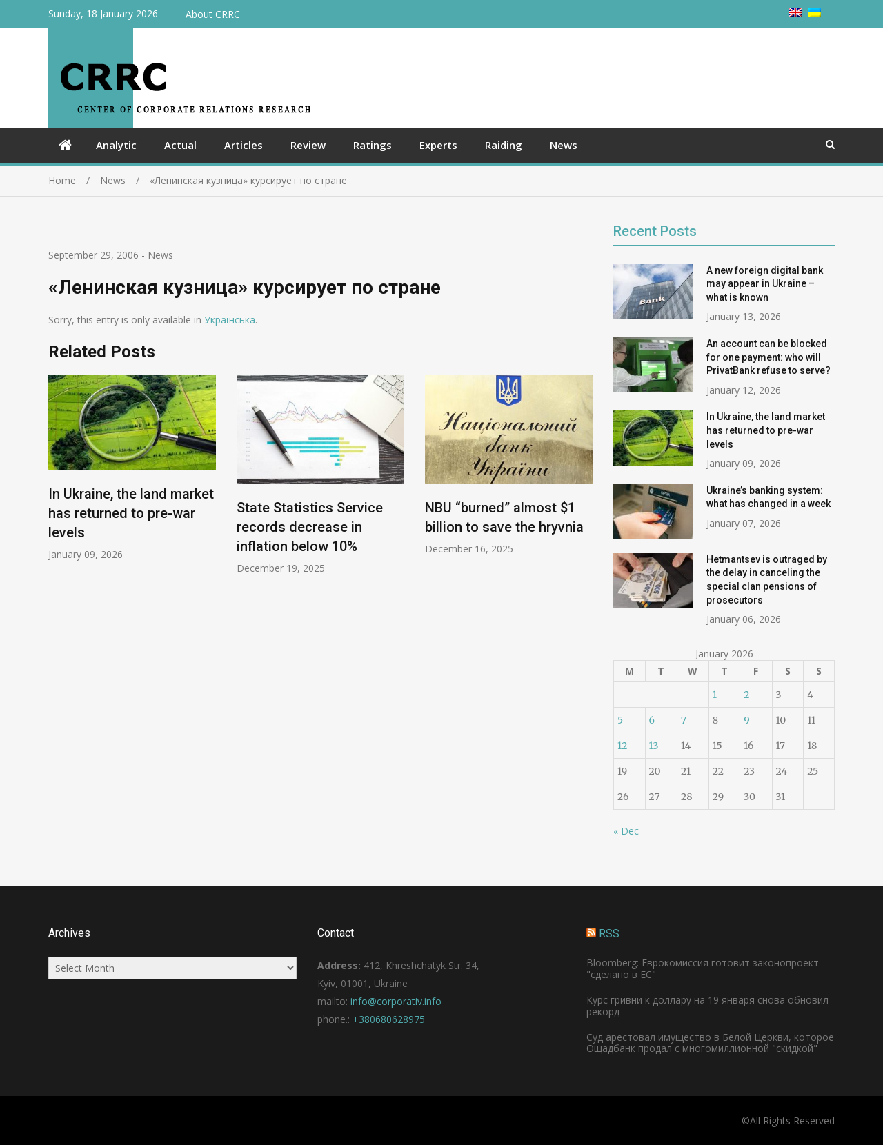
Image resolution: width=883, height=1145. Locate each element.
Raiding (503, 145)
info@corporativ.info (396, 1001)
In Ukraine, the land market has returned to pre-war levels (131, 513)
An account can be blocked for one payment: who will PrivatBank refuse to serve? (768, 357)
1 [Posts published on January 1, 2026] (715, 694)
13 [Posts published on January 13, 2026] (654, 745)
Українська (229, 319)
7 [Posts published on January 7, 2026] (683, 720)
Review (308, 145)
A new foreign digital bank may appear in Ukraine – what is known (764, 284)
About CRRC (213, 14)
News (563, 145)
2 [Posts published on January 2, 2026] (746, 694)
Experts (438, 145)
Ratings (372, 145)
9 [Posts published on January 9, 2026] (746, 720)
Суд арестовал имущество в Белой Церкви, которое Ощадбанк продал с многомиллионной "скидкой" (710, 1042)
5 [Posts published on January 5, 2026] (620, 720)
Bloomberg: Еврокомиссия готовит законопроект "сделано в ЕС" (702, 968)
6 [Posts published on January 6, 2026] (652, 720)
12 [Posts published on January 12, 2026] (622, 745)
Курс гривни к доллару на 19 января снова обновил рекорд (707, 1005)
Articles (243, 145)
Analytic (116, 145)
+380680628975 (389, 1019)
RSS (609, 933)
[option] (132, 468)
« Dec (626, 830)
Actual (180, 145)
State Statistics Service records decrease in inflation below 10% (310, 527)
